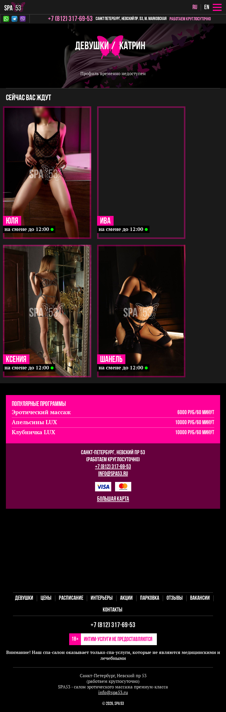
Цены (46, 598)
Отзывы (175, 598)
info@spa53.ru (113, 474)
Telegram (14, 19)
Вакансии (200, 598)
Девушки (92, 46)
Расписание (71, 598)
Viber (23, 19)
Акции (126, 598)
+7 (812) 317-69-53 (113, 467)
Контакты (112, 610)
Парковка (149, 598)
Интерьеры (102, 598)
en (206, 7)
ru (194, 7)
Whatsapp (6, 19)
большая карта (113, 499)
